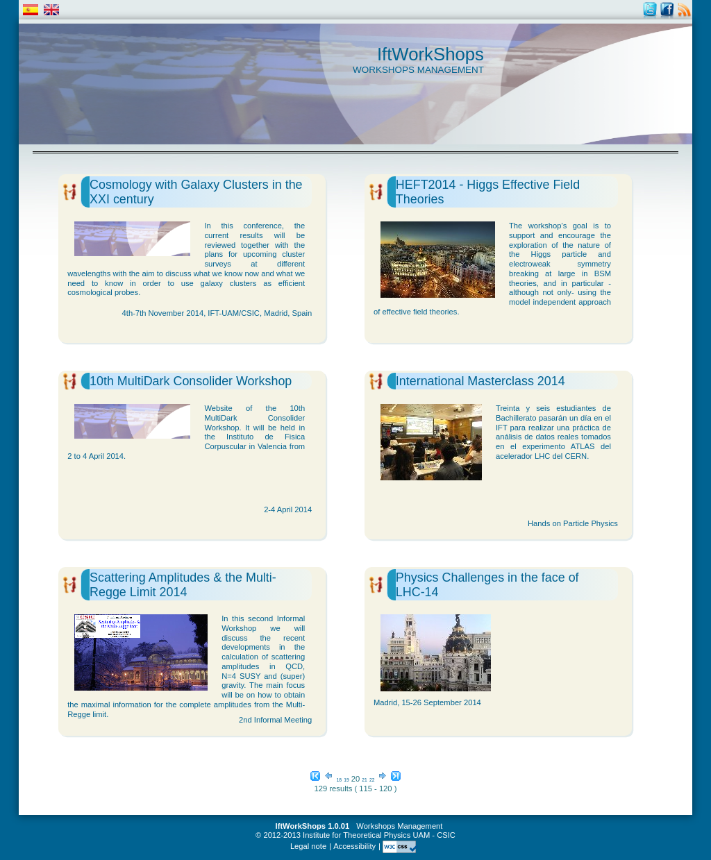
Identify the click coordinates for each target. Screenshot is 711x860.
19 (346, 779)
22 (371, 779)
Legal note (308, 846)
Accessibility (354, 846)
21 (364, 779)
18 (339, 779)
